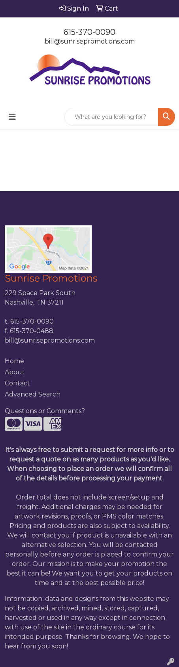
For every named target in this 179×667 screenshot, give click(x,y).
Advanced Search (32, 394)
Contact (17, 383)
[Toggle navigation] (12, 116)
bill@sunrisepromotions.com (90, 41)
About (15, 372)
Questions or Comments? (45, 411)
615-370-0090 (89, 32)
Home (14, 361)
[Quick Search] (111, 117)
